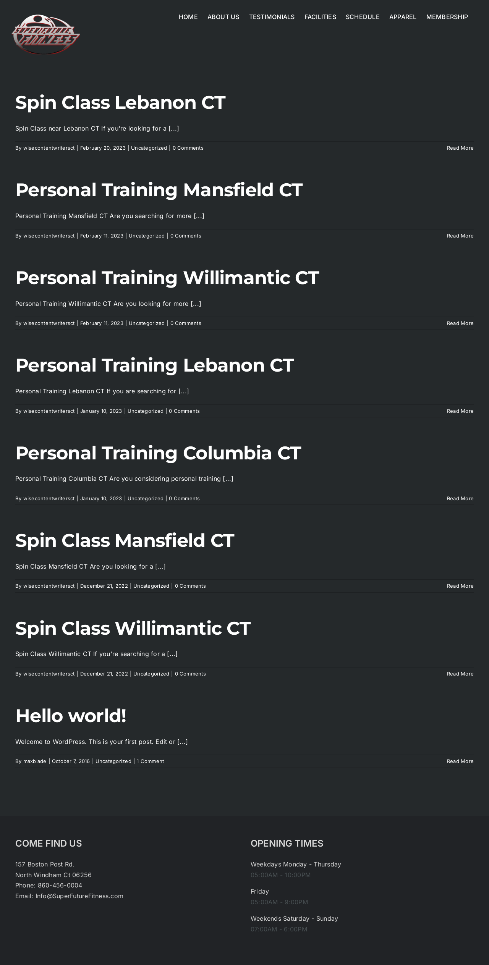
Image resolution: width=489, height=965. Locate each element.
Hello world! (70, 716)
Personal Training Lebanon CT (154, 365)
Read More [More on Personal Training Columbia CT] (460, 498)
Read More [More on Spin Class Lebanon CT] (460, 148)
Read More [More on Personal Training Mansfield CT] (460, 236)
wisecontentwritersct (49, 148)
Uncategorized (149, 148)
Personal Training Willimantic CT (167, 278)
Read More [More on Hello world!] (460, 761)
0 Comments (188, 148)
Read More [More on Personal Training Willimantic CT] (460, 323)
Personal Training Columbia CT (158, 453)
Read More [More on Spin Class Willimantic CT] (460, 674)
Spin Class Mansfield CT (124, 540)
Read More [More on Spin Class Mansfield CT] (460, 586)
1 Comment (150, 761)
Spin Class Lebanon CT (120, 102)
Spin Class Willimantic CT (133, 628)
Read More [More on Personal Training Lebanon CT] (460, 411)
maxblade (35, 761)
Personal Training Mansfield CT (159, 190)
